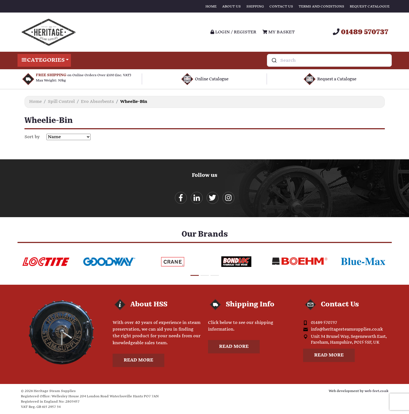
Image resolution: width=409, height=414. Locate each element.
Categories (44, 60)
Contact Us (281, 6)
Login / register (233, 32)
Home (211, 6)
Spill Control (61, 101)
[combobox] (329, 60)
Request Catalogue (370, 6)
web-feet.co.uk (376, 391)
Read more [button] (138, 360)
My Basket (278, 32)
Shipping (255, 6)
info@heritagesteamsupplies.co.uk (347, 329)
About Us (231, 6)
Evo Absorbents (97, 101)
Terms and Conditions (321, 6)
